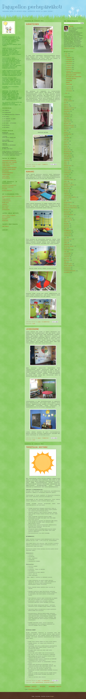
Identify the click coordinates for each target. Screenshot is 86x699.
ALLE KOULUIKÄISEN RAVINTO (9, 169)
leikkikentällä (67, 165)
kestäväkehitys (67, 134)
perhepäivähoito (68, 202)
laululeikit (67, 160)
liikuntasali (67, 172)
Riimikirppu (5, 220)
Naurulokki (5, 218)
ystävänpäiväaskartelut (70, 270)
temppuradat (67, 244)
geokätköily (67, 120)
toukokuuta (69, 65)
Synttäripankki (6, 209)
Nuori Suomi (5, 207)
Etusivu (42, 686)
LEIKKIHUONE (32, 329)
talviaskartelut (68, 239)
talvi (65, 237)
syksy (65, 228)
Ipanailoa (4, 204)
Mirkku (71, 26)
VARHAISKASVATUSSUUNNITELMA (9, 160)
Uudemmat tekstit (31, 686)
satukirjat (66, 225)
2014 (66, 93)
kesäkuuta (69, 67)
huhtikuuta (69, 63)
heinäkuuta (69, 69)
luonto (65, 181)
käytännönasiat (39, 682)
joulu (65, 130)
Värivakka (4, 188)
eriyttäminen (67, 114)
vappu (65, 262)
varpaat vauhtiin (68, 265)
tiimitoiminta (67, 249)
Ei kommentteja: (46, 321)
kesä (65, 135)
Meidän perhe (5, 202)
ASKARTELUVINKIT (6, 174)
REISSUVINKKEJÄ (6, 178)
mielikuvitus (67, 186)
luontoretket (67, 183)
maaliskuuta (69, 61)
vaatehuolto (67, 260)
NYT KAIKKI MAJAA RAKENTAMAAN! (73, 76)
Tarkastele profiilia (69, 48)
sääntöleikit (67, 234)
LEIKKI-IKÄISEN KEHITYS (8, 164)
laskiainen (66, 158)
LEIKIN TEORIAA (6, 165)
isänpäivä (66, 128)
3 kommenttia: (45, 438)
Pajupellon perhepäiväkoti (32, 6)
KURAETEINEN (32, 24)
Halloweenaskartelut (69, 125)
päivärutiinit (67, 211)
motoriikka (66, 188)
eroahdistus (67, 116)
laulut (65, 162)
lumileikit (66, 177)
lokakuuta (69, 88)
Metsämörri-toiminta (69, 184)
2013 (66, 55)
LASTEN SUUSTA (5, 176)
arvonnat (66, 104)
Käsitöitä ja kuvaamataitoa (9, 185)
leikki (65, 163)
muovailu (66, 190)
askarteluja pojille (69, 107)
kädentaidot (67, 149)
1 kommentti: (45, 164)
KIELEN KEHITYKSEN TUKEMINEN (9, 162)
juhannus (66, 132)
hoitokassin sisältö (69, 127)
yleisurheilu (67, 267)
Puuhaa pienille (6, 199)
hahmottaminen (67, 121)
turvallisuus (67, 255)
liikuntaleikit (67, 170)
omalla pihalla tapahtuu (70, 197)
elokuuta (68, 71)
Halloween (66, 123)
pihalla (66, 204)
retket (65, 216)
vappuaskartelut (68, 263)
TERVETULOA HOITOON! (37, 447)
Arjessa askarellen (7, 190)
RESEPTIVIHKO (5, 171)
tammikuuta (69, 57)
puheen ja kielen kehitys (70, 205)
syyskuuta (69, 86)
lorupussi (66, 174)
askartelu (66, 106)
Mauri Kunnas (5, 206)
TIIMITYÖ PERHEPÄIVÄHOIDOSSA (9, 167)
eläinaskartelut (68, 109)
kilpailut (66, 144)
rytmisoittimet (67, 218)
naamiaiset (66, 193)
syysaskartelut (67, 232)
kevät (65, 139)
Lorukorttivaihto (6, 200)
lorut (65, 176)
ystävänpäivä (67, 269)
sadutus (66, 221)
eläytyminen (67, 111)
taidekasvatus (67, 235)
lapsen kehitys (67, 155)
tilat (33, 166)
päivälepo (66, 209)
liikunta (66, 169)
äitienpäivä (67, 272)
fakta (65, 118)
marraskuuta (69, 90)
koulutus (66, 148)
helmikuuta (69, 59)
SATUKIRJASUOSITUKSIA (7, 172)
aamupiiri (66, 99)
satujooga (66, 223)
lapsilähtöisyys (68, 156)
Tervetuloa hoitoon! (49, 682)
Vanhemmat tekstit (55, 686)
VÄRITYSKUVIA (5, 226)
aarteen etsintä (68, 100)
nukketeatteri (67, 195)
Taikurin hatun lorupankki (9, 215)
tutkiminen (66, 256)
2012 (66, 53)
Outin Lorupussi (6, 217)
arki (33, 682)
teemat (65, 242)
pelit (65, 200)
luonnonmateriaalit (68, 179)
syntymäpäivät (67, 230)
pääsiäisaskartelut (68, 214)
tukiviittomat (67, 253)
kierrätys (66, 141)
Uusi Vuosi (66, 258)
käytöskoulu (67, 153)
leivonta (66, 167)
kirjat (65, 146)
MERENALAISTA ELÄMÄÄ (71, 74)
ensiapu (66, 113)
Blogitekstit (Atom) (33, 689)
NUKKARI (30, 172)
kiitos (65, 142)
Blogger (52, 696)
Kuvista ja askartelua (7, 187)
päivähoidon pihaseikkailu (70, 207)
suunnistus (66, 227)
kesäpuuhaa (66, 137)
